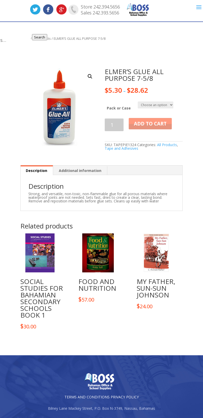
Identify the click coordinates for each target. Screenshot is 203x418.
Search (43, 37)
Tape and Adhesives (121, 148)
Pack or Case (119, 108)
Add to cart (150, 123)
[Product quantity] (114, 125)
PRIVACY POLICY (125, 397)
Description (36, 170)
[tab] (36, 170)
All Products (167, 144)
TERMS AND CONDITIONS (87, 397)
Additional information (80, 170)
